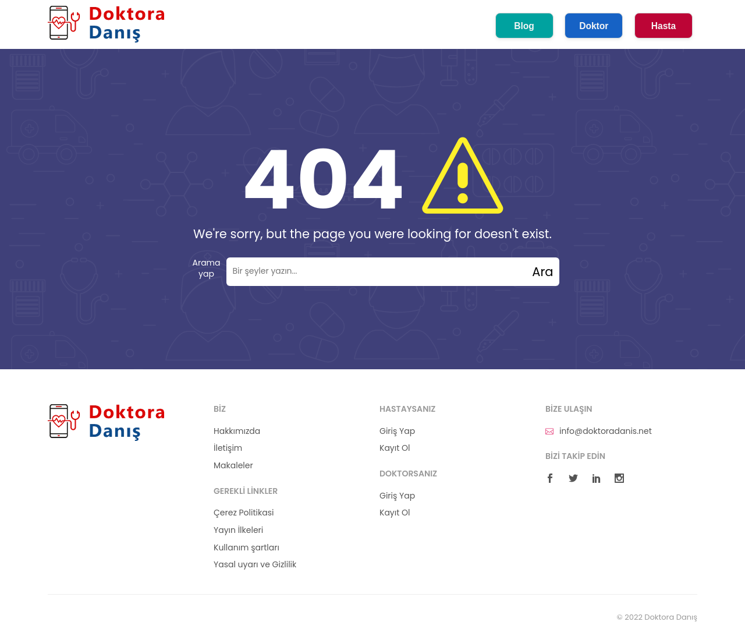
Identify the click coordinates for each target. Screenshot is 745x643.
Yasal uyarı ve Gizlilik (255, 564)
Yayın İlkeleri (238, 530)
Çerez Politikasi (244, 512)
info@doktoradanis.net (598, 431)
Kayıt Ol (394, 448)
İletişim (228, 448)
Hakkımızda (237, 431)
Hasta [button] (663, 26)
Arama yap (206, 268)
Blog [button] (524, 26)
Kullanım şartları (246, 547)
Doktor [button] (593, 26)
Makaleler (233, 465)
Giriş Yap (397, 431)
